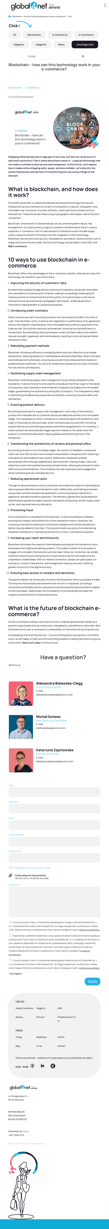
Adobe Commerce (24, 1017)
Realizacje (41, 1046)
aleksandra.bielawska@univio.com (54, 704)
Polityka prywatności (26, 1067)
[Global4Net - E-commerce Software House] (45, 6)
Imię (54, 800)
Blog (18, 1055)
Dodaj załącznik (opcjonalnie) (30, 885)
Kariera (61, 1046)
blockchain (14, 97)
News (90, 44)
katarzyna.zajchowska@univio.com (54, 771)
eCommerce (32, 97)
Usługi (19, 1046)
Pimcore (40, 1026)
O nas (39, 1055)
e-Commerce (81, 34)
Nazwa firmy (54, 866)
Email (54, 833)
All (19, 34)
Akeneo (19, 1026)
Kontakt (61, 1055)
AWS (60, 1017)
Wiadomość (54, 910)
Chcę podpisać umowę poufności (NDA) (30, 877)
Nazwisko (54, 816)
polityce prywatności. (89, 939)
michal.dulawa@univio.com (50, 737)
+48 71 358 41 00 (16, 1144)
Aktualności (47, 34)
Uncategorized (53, 54)
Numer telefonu (54, 849)
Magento (46, 44)
